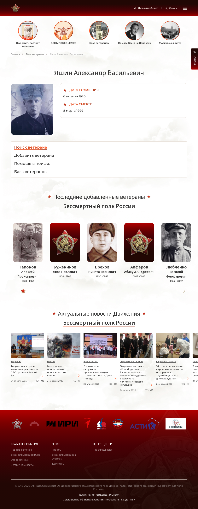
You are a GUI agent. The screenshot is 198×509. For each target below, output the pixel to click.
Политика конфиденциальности (99, 494)
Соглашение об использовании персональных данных (99, 499)
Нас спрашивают (102, 449)
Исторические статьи (22, 465)
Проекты (56, 449)
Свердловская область (131, 361)
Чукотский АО (91, 361)
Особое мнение (19, 459)
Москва (51, 361)
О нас (56, 444)
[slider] (23, 291)
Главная (15, 54)
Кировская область (166, 361)
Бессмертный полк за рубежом (64, 456)
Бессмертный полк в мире (25, 454)
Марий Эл (16, 361)
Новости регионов (21, 449)
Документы (58, 463)
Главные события (24, 444)
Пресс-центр (102, 444)
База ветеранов (35, 54)
